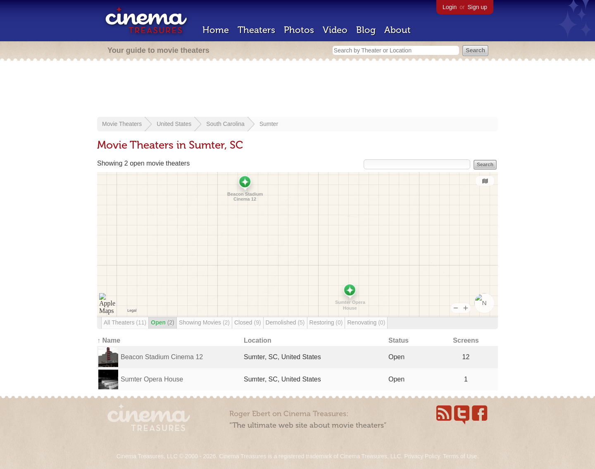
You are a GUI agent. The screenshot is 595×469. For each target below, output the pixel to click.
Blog (366, 30)
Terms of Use (460, 456)
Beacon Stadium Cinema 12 (162, 356)
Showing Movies (204, 322)
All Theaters (125, 322)
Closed (247, 322)
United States (174, 124)
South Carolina (225, 124)
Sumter (268, 124)
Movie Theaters (122, 124)
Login (450, 7)
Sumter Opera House (152, 379)
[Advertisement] (297, 89)
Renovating (366, 322)
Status (398, 340)
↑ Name (108, 340)
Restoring (326, 322)
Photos (299, 30)
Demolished (285, 322)
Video (335, 30)
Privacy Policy (422, 456)
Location (257, 340)
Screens (465, 340)
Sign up (477, 7)
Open (162, 322)
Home (215, 30)
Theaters (256, 30)
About (397, 30)
